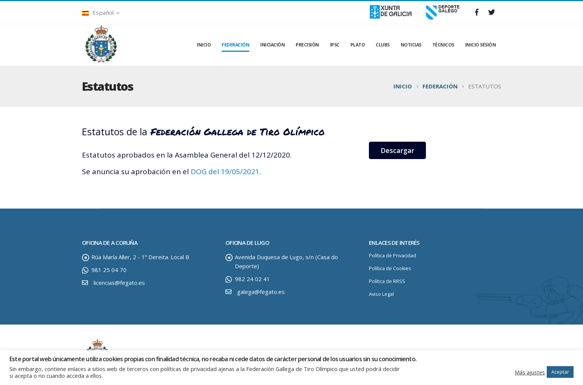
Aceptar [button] (560, 371)
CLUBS (383, 45)
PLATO (357, 45)
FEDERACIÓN (235, 45)
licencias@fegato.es (119, 282)
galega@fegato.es (261, 291)
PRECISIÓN (307, 45)
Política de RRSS (387, 281)
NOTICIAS (411, 45)
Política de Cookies (390, 268)
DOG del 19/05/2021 (225, 171)
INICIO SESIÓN (480, 45)
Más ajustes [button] (530, 372)
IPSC (334, 45)
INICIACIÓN (272, 45)
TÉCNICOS (443, 45)
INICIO (204, 45)
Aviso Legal (381, 294)
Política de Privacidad (392, 255)
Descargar (397, 150)
